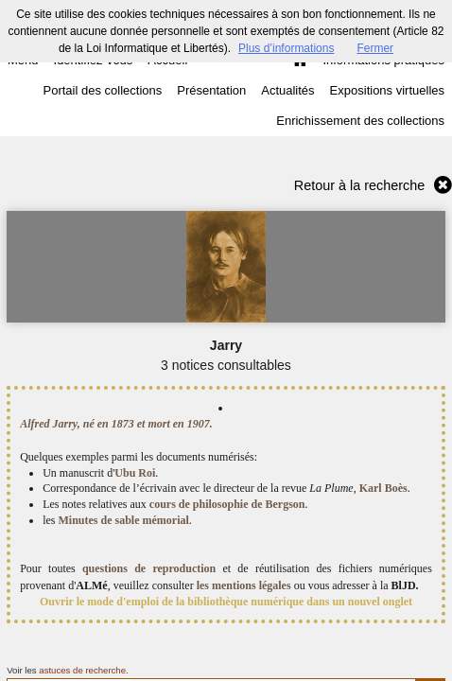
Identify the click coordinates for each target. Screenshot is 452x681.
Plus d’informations (286, 48)
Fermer (374, 48)
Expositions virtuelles (387, 90)
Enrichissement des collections (360, 121)
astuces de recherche (82, 670)
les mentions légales (244, 585)
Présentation (211, 90)
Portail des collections (103, 90)
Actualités (287, 90)
